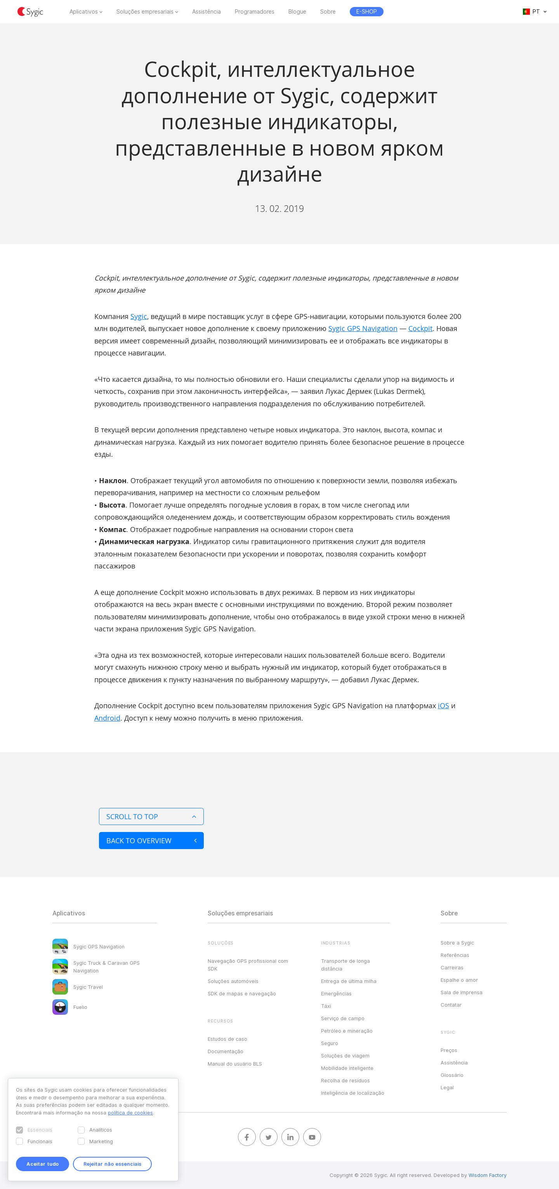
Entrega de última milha (349, 981)
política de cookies (130, 1112)
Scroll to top (151, 816)
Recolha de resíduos (345, 1080)
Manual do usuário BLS (235, 1064)
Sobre (328, 12)
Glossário (452, 1075)
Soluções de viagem (345, 1055)
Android (107, 718)
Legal (447, 1087)
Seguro (329, 1043)
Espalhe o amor (459, 980)
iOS (443, 705)
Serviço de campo (343, 1018)
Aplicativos (83, 12)
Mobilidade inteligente (347, 1068)
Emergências (336, 993)
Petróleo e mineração (347, 1031)
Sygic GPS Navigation (363, 328)
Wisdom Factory (488, 1175)
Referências (455, 955)
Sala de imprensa (462, 992)
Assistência (206, 12)
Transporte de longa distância (345, 965)
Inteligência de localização (352, 1093)
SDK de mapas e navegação (242, 993)
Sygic (138, 316)
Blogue (297, 12)
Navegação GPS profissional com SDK (248, 965)
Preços (449, 1050)
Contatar (451, 1005)
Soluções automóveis (233, 981)
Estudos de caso (227, 1039)
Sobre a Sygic (457, 942)
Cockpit (420, 328)
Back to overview (151, 840)
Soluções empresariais (145, 12)
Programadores (254, 12)
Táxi (326, 1006)
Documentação (225, 1051)
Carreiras (452, 967)
